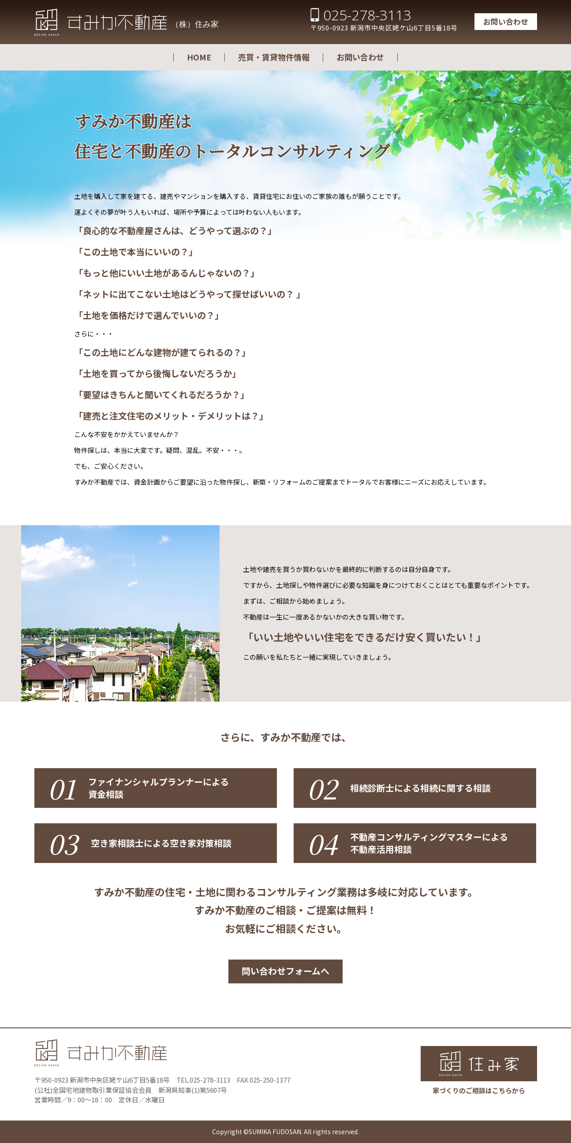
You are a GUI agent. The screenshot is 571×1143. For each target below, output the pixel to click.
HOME (199, 57)
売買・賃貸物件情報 (274, 57)
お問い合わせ (505, 21)
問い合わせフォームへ (285, 970)
